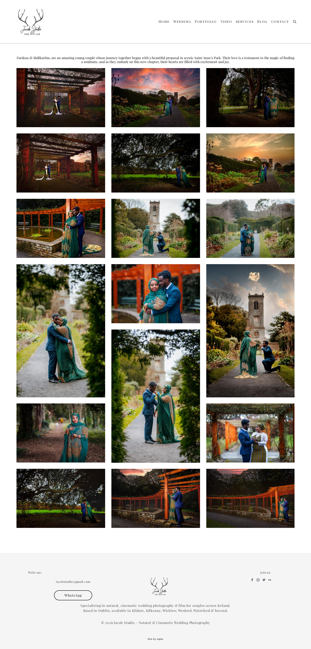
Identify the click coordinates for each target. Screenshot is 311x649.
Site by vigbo (155, 639)
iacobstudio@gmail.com (73, 582)
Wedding (182, 21)
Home (164, 21)
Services (245, 21)
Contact (280, 21)
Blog (262, 21)
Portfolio (206, 21)
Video (226, 21)
